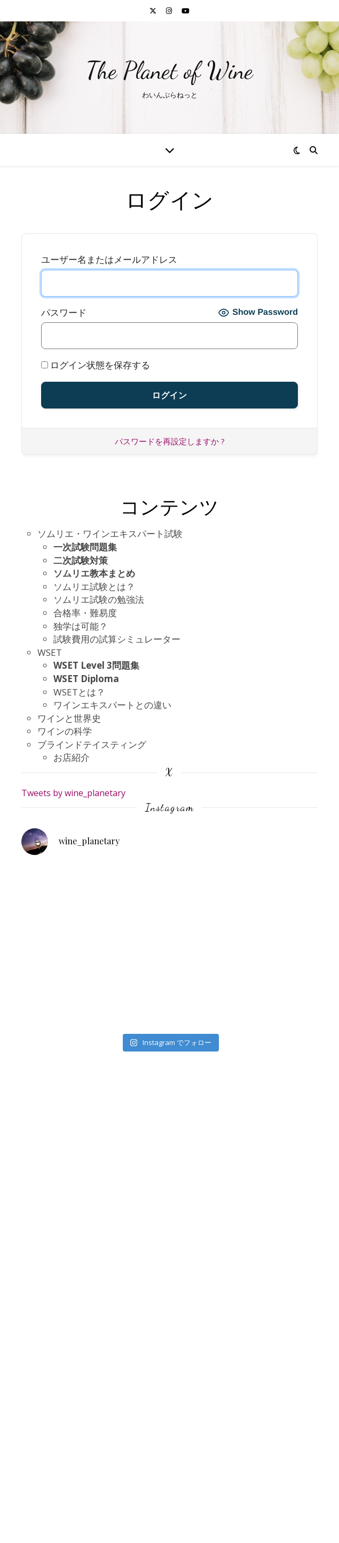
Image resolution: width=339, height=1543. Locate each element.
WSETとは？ (79, 692)
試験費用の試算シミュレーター (116, 639)
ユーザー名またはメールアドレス (109, 259)
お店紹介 (71, 757)
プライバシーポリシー (82, 1443)
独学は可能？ (80, 626)
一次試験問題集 (85, 547)
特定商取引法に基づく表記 (91, 1456)
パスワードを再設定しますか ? (170, 441)
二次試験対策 (80, 560)
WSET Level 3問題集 (96, 665)
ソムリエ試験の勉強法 (98, 599)
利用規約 (55, 1430)
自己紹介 (55, 1483)
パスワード (63, 312)
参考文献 (55, 1469)
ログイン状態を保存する (95, 365)
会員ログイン (64, 1495)
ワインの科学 (64, 731)
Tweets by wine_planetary (73, 793)
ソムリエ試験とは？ (94, 586)
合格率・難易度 (85, 613)
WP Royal (194, 1523)
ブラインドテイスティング (91, 744)
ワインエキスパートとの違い (112, 705)
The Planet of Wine (169, 71)
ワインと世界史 (69, 718)
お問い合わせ (64, 1417)
